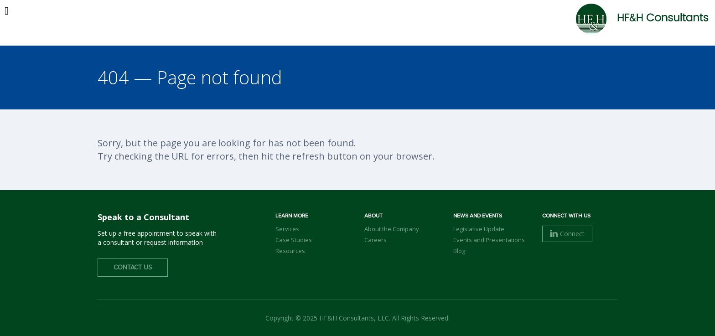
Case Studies (293, 240)
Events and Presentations (489, 240)
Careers (375, 240)
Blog (459, 251)
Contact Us (133, 267)
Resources (290, 251)
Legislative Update (478, 229)
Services (287, 229)
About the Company (391, 229)
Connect (567, 233)
